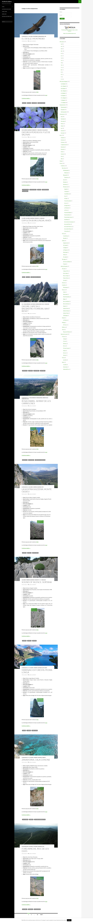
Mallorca (64, 327)
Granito (62, 154)
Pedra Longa (34, 730)
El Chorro (65, 324)
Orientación (62, 114)
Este (43, 667)
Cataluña (62, 165)
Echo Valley (65, 273)
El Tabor (66, 198)
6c (27, 36)
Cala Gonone (25, 819)
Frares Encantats (67, 200)
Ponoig (64, 280)
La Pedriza (65, 320)
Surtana (34, 640)
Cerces (64, 341)
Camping (66, 191)
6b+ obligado (63, 90)
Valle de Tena (65, 313)
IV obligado (63, 95)
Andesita (62, 137)
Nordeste (34, 130)
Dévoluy (65, 343)
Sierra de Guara (66, 303)
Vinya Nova (66, 231)
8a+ (61, 69)
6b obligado (25, 846)
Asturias (63, 282)
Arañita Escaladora (7, 1)
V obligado (63, 100)
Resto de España (64, 266)
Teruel (63, 329)
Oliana (64, 254)
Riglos (64, 299)
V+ (39, 579)
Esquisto (62, 149)
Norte (45, 667)
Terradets (65, 257)
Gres (62, 156)
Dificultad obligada (63, 81)
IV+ (61, 74)
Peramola (31, 909)
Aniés (24, 218)
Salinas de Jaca (45, 189)
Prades (64, 264)
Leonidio (65, 359)
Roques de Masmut (67, 331)
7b (61, 62)
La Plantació (66, 207)
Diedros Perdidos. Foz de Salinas (36, 133)
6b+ (61, 51)
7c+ (61, 67)
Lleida (63, 240)
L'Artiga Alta (66, 205)
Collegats (65, 247)
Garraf (64, 179)
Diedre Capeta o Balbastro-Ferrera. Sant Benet (36, 308)
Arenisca (62, 140)
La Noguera (65, 250)
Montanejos (65, 287)
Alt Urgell (31, 846)
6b (22, 130)
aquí (46, 95)
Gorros (65, 203)
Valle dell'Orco (66, 369)
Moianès (65, 182)
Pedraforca (66, 177)
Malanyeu (66, 172)
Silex (62, 158)
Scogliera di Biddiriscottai (40, 819)
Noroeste (63, 121)
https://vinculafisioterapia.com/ (69, 33)
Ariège (64, 338)
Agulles (65, 189)
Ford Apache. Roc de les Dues (35, 849)
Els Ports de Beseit (67, 261)
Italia (63, 362)
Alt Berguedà (65, 170)
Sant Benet (33, 304)
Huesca (39, 189)
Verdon (64, 355)
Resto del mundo (64, 334)
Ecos (65, 196)
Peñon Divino (66, 278)
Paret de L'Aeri (67, 214)
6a (22, 218)
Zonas (61, 163)
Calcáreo (31, 36)
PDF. (37, 92)
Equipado (30, 130)
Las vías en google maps (6, 9)
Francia (63, 336)
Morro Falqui (66, 275)
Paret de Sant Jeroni (68, 217)
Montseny (65, 184)
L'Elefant (30, 370)
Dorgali (29, 552)
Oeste (62, 125)
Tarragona (64, 259)
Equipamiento (62, 104)
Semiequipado (41, 36)
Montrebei (35, 36)
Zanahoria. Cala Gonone (36, 759)
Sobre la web (4, 11)
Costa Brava (65, 235)
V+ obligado (39, 130)
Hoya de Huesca (33, 189)
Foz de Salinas (25, 189)
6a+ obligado (63, 86)
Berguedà (65, 175)
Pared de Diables (67, 212)
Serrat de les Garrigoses (69, 221)
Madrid (63, 317)
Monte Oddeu (35, 552)
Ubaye (64, 350)
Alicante (63, 268)
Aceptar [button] (69, 920)
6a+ (22, 304)
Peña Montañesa (66, 296)
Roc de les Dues (37, 909)
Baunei (24, 730)
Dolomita (63, 147)
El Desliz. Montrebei (33, 38)
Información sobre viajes (7, 16)
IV (61, 72)
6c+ (28, 397)
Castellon (64, 285)
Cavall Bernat (67, 193)
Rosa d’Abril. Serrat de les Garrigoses (36, 402)
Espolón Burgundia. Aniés (36, 220)
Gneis (62, 151)
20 (37, 914)
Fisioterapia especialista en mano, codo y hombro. (69, 30)
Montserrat (36, 370)
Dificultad (62, 41)
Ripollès (64, 238)
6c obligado (63, 93)
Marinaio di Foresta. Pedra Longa (37, 671)
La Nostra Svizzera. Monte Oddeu (37, 490)
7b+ (61, 65)
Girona (63, 233)
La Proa (65, 210)
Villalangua (45, 130)
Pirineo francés (66, 348)
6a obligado (24, 36)
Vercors (64, 352)
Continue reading (26, 98)
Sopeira (64, 306)
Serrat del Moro (67, 224)
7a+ (61, 60)
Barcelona (25, 370)
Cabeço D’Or (65, 271)
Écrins (64, 345)
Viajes (61, 161)
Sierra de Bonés (66, 301)
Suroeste (37, 218)
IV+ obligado (63, 97)
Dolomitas (65, 367)
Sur (45, 36)
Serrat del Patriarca (68, 226)
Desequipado (63, 107)
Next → (42, 914)
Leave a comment (32, 41)
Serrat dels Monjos (68, 228)
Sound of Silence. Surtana (37, 582)
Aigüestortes (65, 242)
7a (61, 58)
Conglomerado (27, 304)
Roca (61, 135)
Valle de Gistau (66, 310)
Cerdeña (24, 552)
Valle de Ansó (66, 308)
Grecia (63, 357)
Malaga (63, 322)
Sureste (44, 757)
